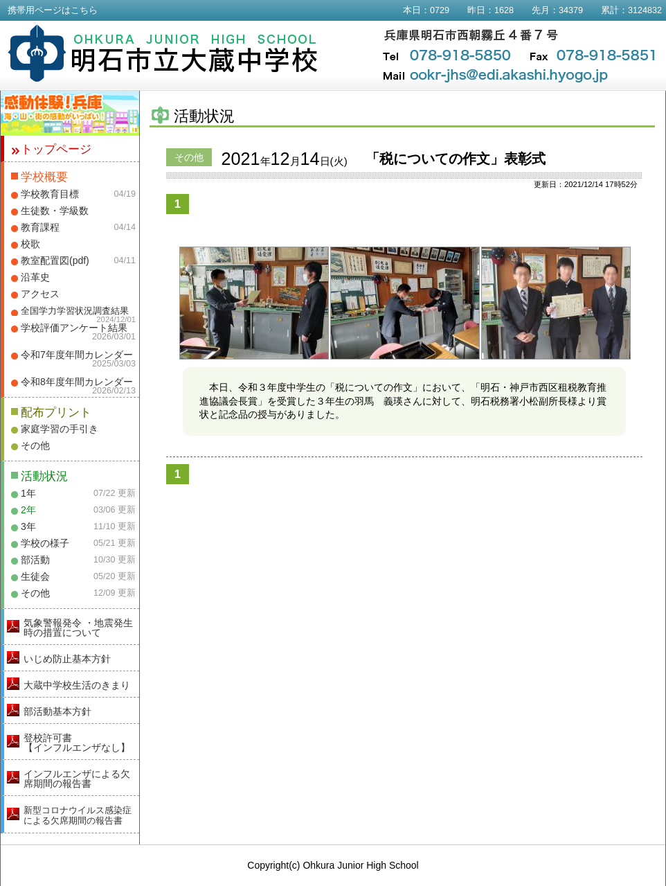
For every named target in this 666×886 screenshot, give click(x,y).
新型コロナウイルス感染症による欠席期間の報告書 (78, 815)
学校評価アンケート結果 (74, 327)
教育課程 (40, 227)
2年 (28, 509)
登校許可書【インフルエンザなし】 (77, 742)
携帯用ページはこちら (53, 10)
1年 (28, 493)
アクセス (40, 293)
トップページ (56, 149)
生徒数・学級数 (55, 210)
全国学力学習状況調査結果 (75, 311)
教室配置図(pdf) (55, 260)
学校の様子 (45, 543)
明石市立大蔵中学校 (163, 53)
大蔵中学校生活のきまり (77, 685)
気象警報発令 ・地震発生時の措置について (78, 627)
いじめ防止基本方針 (67, 658)
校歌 (30, 243)
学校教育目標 (50, 194)
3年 (28, 526)
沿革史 (35, 277)
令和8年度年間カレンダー (77, 381)
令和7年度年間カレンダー (77, 354)
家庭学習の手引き (59, 428)
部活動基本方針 (57, 711)
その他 (35, 445)
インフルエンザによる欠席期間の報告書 (77, 778)
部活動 (35, 559)
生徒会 (35, 576)
